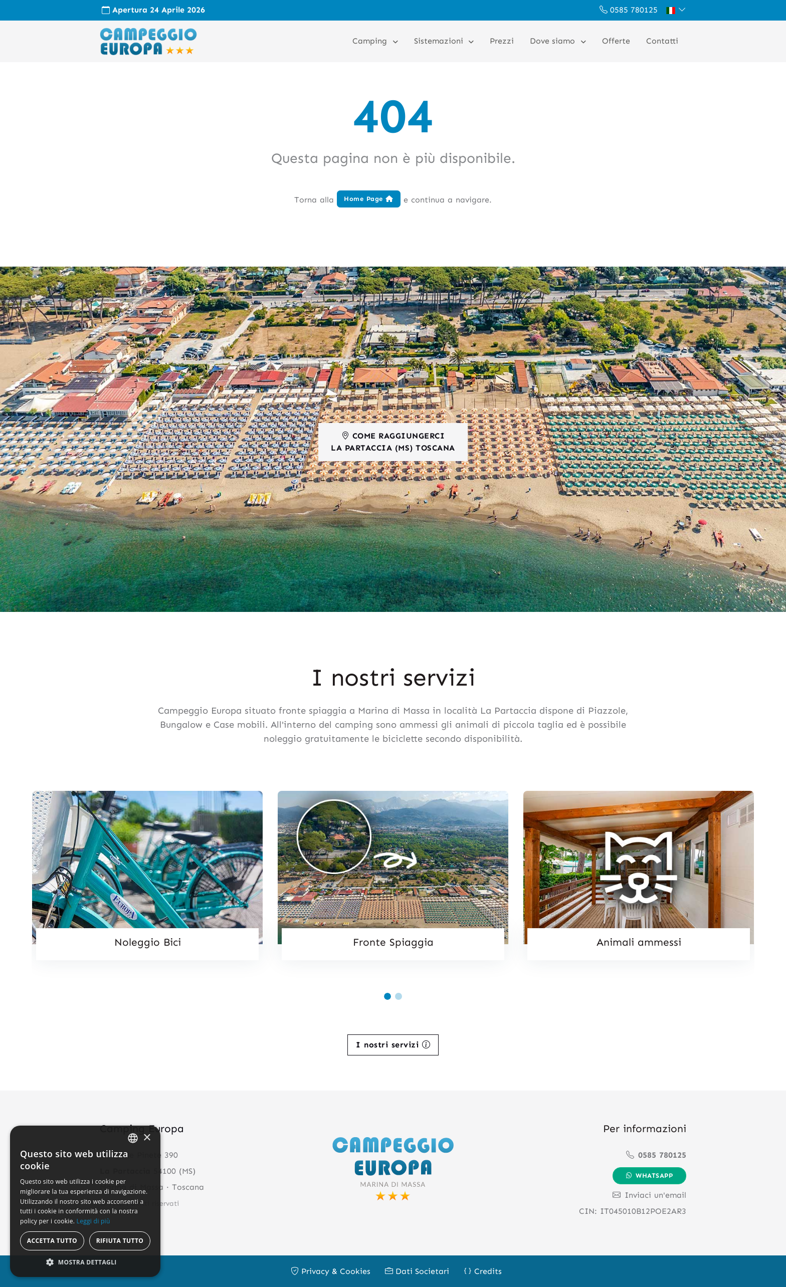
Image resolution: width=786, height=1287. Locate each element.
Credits (483, 1270)
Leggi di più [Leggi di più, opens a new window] (93, 1221)
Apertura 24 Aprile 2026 (153, 10)
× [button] (146, 1138)
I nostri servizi (393, 1043)
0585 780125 (629, 10)
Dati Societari (417, 1270)
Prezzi (502, 41)
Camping (370, 41)
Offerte (616, 41)
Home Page (369, 198)
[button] (676, 10)
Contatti (662, 41)
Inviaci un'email (649, 1194)
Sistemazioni (440, 41)
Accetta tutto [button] (52, 1240)
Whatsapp (649, 1175)
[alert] (85, 1201)
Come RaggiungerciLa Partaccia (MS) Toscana (393, 441)
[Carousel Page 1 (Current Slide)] (387, 995)
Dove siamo (553, 41)
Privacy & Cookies (330, 1270)
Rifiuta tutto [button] (120, 1240)
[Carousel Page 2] (398, 995)
